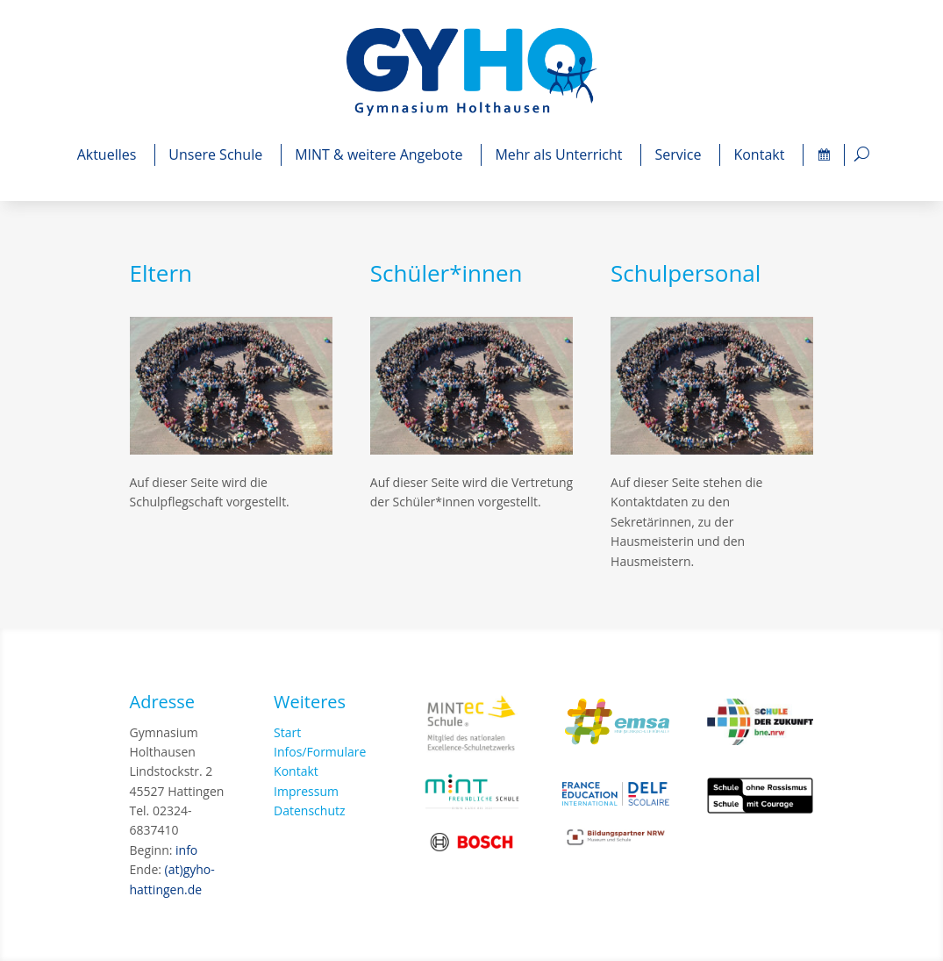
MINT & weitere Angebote (381, 154)
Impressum (306, 791)
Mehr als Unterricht (561, 154)
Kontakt (761, 154)
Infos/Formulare (320, 751)
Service (680, 154)
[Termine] (824, 155)
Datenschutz (309, 810)
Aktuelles (109, 154)
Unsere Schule (218, 154)
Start (287, 732)
